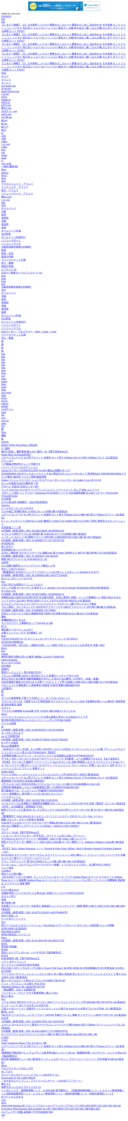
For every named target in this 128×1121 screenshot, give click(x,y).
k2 (2, 133)
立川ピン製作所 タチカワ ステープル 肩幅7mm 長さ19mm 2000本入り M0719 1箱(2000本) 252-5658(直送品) (59, 552)
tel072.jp (5, 102)
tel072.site (6, 114)
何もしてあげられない (13, 569)
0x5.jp (4, 401)
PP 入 (4, 626)
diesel (4, 714)
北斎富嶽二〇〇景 (11, 527)
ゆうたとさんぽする (12, 1097)
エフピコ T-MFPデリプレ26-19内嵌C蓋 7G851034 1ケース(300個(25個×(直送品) (43, 534)
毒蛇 (3, 616)
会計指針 (6, 666)
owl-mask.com (8, 85)
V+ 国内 (5, 448)
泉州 (3, 214)
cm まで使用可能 (10, 736)
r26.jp (4, 97)
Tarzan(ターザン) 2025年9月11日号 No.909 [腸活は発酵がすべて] (36, 470)
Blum (4, 1065)
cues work (6, 163)
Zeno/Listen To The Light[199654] (18, 1078)
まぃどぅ (6, 82)
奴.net (4, 123)
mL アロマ (7, 1071)
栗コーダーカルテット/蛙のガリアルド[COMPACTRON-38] (33, 980)
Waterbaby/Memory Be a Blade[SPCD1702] (23, 986)
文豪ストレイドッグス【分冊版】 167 (21, 632)
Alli (3, 1115)
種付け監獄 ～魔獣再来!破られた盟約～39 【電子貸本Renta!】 (35, 451)
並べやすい (7, 546)
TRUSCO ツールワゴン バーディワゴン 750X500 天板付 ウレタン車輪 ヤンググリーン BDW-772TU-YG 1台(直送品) (63, 1015)
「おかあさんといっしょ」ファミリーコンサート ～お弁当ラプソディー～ (42, 1080)
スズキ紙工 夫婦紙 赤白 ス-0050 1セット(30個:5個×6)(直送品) (34, 511)
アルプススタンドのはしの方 (17, 1068)
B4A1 (4, 648)
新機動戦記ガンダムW (13, 620)
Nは (3, 922)
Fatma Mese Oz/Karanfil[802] (16, 454)
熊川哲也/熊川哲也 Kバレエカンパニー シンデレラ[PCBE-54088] (36, 720)
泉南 (3, 227)
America (5, 505)
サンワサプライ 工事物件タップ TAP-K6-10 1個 (27, 623)
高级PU (5, 669)
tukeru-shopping (9, 659)
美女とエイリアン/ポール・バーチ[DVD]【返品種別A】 (31, 952)
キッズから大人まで (12, 733)
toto (3, 581)
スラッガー (7, 460)
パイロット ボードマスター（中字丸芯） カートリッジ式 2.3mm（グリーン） (43, 835)
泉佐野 (5, 224)
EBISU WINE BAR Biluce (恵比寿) (19, 445)
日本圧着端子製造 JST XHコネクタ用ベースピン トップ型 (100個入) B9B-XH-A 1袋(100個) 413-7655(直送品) (59, 682)
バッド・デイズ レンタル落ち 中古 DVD (23, 983)
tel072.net (6, 105)
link (3, 19)
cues (3, 418)
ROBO (4, 949)
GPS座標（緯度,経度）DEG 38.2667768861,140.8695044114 (32, 594)
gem (3, 149)
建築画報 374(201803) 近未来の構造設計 (23, 781)
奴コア (5, 127)
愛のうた (6, 1084)
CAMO (5, 1037)
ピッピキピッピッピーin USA (17, 508)
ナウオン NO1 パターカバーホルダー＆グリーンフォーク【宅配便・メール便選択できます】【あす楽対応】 (60, 759)
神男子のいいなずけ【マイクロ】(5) (21, 1087)
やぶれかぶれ (8, 591)
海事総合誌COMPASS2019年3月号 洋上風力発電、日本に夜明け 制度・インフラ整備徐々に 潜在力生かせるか (61, 597)
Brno (3, 636)
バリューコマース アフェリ (17, 193)
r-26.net (5, 94)
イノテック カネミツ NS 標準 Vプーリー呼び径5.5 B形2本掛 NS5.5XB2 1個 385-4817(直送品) (51, 537)
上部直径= (6, 688)
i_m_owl (5, 144)
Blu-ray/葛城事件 (10, 746)
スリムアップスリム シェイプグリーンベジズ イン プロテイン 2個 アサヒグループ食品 (48, 604)
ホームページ (8, 208)
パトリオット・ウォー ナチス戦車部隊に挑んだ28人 (29, 993)
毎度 (3, 250)
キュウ (5, 76)
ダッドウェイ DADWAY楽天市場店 (20, 965)
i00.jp (4, 175)
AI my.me (6, 88)
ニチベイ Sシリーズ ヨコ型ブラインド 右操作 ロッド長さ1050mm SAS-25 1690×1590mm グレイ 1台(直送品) (59, 457)
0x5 (3, 426)
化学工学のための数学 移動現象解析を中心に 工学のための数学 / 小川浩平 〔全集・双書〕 (51, 678)
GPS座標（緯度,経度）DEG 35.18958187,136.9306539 (29, 556)
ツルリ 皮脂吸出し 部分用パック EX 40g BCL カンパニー (32, 793)
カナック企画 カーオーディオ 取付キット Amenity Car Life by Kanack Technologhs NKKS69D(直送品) (55, 587)
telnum (4, 406)
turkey (4, 155)
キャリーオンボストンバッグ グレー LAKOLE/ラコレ (30, 1074)
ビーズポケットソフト (13, 919)
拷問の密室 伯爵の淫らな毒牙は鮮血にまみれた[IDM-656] (32, 656)
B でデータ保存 (9, 742)
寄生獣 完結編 (9, 946)
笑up (3, 169)
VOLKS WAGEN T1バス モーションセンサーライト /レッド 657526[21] (39, 638)
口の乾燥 (6, 499)
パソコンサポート (11, 240)
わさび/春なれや (10, 890)
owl (3, 152)
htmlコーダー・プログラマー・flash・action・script (28, 331)
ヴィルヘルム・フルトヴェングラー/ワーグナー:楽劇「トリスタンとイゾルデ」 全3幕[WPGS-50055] (56, 864)
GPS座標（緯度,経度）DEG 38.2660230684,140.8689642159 (32, 530)
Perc (3, 999)
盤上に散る (7, 996)
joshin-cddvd (7, 771)
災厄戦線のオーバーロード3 (16, 549)
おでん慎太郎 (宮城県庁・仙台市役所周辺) (24, 502)
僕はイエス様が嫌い (12, 873)
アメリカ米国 (8, 723)
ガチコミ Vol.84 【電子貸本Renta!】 (20, 832)
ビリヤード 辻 (9, 269)
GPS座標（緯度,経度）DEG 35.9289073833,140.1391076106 (32, 1021)
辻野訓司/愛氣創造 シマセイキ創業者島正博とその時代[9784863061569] (40, 787)
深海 (3, 899)
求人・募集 (7, 263)
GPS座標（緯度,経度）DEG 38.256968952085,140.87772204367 (34, 575)
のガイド (6, 707)
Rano (3, 937)
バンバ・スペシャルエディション (19, 467)
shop (3, 178)
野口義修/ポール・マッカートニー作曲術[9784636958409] (32, 790)
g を (3, 886)
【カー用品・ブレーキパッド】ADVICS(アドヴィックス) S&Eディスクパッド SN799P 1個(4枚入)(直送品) (58, 607)
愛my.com (6, 108)
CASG (4, 1040)
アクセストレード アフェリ (17, 184)
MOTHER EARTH (10, 931)
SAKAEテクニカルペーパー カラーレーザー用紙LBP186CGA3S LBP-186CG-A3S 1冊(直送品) (51, 822)
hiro (3, 651)
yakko (4, 141)
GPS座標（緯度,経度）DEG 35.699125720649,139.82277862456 (34, 739)
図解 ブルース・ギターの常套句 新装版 (22, 819)
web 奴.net (6, 117)
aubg (3, 423)
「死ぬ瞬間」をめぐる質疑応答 (18, 989)
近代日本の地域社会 (12, 642)
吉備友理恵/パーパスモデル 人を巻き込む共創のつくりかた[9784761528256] (42, 893)
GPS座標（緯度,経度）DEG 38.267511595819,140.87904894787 (34, 912)
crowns (4, 653)
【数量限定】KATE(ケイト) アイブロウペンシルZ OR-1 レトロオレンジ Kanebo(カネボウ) (50, 572)
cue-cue (5, 420)
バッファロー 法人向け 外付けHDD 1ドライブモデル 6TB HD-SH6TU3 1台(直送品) (46, 600)
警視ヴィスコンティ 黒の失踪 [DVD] (21, 672)
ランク (5, 829)
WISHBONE (7, 543)
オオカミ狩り (8, 896)
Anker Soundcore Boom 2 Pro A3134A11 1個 (23, 1043)
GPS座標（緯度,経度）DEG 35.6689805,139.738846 (28, 610)
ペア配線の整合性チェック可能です (20, 464)
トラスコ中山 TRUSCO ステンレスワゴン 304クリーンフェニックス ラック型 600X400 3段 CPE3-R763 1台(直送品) (63, 1002)
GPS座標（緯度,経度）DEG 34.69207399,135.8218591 (29, 800)
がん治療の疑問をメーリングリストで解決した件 (28, 565)
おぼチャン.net (9, 111)
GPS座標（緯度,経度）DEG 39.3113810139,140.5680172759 (32, 940)
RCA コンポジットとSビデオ (17, 578)
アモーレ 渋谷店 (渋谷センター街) (19, 486)
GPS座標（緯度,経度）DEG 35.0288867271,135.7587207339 (32, 540)
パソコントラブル (11, 243)
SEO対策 (6, 234)
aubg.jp (5, 172)
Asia (3, 1100)
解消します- (7, 1011)
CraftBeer (6, 871)
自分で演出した (9, 915)
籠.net (4, 120)
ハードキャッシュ (11, 797)
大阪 (3, 211)
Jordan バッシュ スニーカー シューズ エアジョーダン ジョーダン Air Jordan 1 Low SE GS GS (51, 480)
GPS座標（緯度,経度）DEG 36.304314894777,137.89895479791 (34, 1031)
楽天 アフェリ (9, 190)
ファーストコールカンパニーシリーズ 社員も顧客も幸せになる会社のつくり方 (44, 717)
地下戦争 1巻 (8, 902)
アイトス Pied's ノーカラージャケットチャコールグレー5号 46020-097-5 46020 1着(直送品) (50, 774)
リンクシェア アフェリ (14, 187)
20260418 (6, 16)
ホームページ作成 (11, 231)
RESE (4, 943)
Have (3, 1102)
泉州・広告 (7, 253)
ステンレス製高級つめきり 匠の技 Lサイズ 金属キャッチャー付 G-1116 (40, 675)
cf (2, 160)
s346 (3, 136)
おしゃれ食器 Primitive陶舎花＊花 (19, 483)
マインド (6, 79)
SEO (3, 205)
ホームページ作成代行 (13, 237)
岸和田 (5, 218)
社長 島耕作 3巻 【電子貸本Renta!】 (20, 958)
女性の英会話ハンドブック (16, 934)
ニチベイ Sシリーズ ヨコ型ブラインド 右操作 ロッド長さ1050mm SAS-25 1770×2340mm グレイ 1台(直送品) (59, 777)
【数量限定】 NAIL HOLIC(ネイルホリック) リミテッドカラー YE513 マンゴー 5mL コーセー (52, 816)
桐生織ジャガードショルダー (17, 629)
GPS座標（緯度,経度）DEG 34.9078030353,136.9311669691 (32, 730)
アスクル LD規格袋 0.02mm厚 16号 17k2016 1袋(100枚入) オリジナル (38, 711)
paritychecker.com (10, 91)
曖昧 (3, 435)
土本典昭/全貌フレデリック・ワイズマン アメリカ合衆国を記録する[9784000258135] (47, 755)
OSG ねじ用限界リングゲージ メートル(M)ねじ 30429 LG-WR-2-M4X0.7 (40, 826)
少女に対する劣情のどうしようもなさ (22, 584)
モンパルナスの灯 (11, 662)
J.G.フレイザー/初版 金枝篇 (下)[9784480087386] (27, 1112)
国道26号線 (7, 256)
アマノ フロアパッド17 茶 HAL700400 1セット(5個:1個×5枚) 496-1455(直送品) (43, 861)
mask (3, 158)
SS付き (5, 442)
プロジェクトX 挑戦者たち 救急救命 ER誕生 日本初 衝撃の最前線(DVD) (40, 685)
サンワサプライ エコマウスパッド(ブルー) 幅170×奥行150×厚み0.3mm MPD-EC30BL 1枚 (49, 1034)
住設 (3, 73)
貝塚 (3, 221)
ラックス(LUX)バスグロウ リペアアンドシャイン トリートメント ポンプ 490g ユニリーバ (50, 489)
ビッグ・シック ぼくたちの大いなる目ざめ (24, 1005)
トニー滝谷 (7, 868)
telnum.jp (6, 99)
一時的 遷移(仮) (9, 166)
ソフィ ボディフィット (13, 961)
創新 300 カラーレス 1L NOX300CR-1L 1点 (24, 559)
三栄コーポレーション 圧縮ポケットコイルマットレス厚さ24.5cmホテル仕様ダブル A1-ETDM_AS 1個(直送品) (61, 1008)
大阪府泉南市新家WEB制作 (16, 247)
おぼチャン (7, 409)
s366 (3, 138)
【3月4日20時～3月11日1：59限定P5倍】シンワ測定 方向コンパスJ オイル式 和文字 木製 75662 (53, 645)
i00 (2, 415)
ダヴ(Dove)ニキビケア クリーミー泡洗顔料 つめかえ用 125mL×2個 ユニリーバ (44, 839)
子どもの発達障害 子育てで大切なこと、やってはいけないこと (36, 698)
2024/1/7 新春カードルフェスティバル (21, 272)
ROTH (4, 955)
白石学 (5, 1018)
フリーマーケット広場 (13, 259)
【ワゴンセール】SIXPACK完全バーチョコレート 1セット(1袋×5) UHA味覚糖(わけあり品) (50, 784)
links (3, 275)
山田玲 (5, 562)
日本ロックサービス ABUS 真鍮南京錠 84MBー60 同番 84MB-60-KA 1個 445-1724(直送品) (49, 613)
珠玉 (3, 130)
